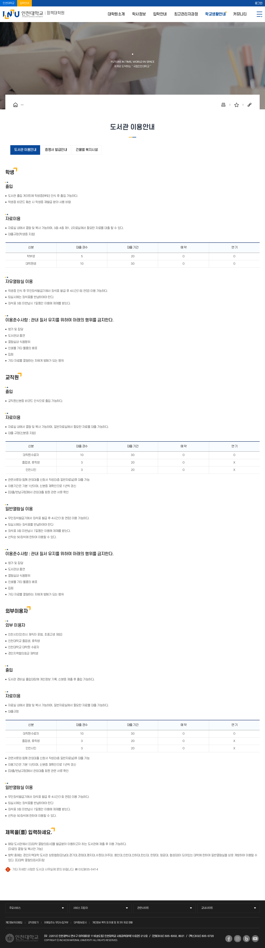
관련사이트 (143, 908)
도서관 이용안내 (25, 150)
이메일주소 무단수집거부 (56, 922)
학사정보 (139, 14)
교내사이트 (207, 908)
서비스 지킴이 (80, 908)
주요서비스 (15, 908)
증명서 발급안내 (56, 150)
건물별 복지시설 (87, 150)
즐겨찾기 (236, 104)
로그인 (258, 3)
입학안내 (24, 3)
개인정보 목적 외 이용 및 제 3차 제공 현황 (112, 922)
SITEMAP (259, 14)
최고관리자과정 (186, 14)
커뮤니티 (240, 14)
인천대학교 (8, 3)
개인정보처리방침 (13, 922)
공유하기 (249, 104)
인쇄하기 (223, 104)
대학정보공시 (80, 922)
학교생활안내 (215, 14)
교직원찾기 (33, 922)
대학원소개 (116, 14)
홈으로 (15, 105)
